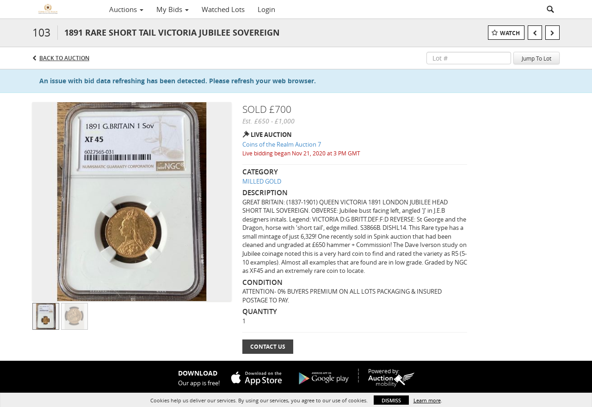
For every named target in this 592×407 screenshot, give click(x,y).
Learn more (427, 400)
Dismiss (391, 400)
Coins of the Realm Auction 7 (281, 144)
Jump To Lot (536, 58)
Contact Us (267, 347)
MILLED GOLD (261, 181)
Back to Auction (64, 58)
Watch (510, 33)
